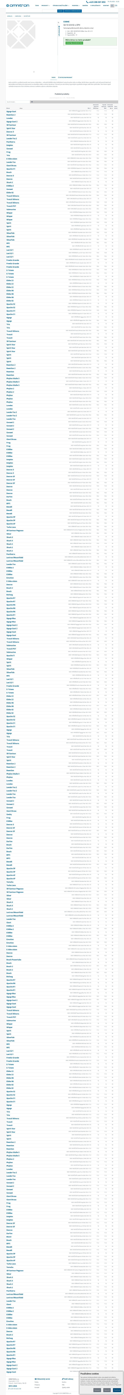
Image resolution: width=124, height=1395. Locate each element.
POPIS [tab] (53, 77)
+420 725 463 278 (15, 1389)
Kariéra (85, 5)
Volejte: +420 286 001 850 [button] (74, 43)
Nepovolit (107, 1390)
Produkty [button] (46, 5)
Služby (36, 1382)
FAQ (63, 1385)
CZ (112, 5)
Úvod (37, 5)
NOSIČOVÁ (27, 16)
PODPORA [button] (76, 5)
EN (116, 5)
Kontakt (106, 5)
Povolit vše (117, 1390)
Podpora (37, 1385)
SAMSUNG (18, 16)
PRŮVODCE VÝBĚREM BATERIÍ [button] (73, 11)
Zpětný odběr (66, 1387)
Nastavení (97, 1390)
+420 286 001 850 (95, 2)
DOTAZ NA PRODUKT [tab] (65, 77)
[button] (32, 101)
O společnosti (95, 5)
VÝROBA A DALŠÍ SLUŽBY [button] (61, 5)
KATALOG (9, 16)
